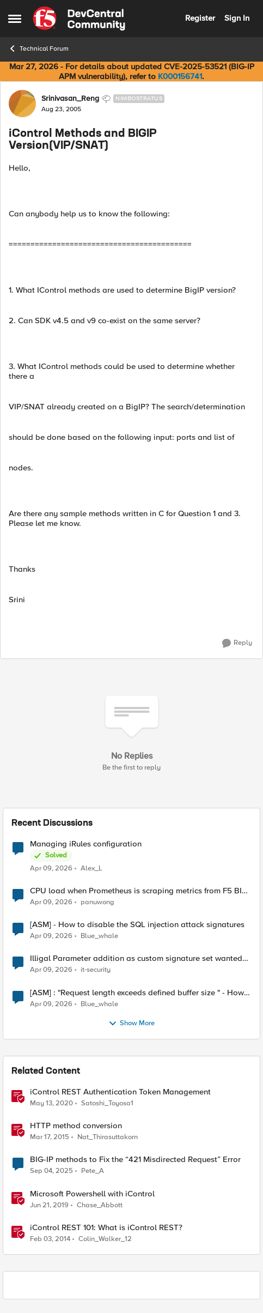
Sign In (236, 18)
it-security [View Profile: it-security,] (96, 970)
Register (200, 18)
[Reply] (237, 643)
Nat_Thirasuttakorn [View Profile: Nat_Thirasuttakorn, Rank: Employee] (107, 1137)
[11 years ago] (49, 1137)
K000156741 (180, 76)
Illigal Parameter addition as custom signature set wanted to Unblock (136, 958)
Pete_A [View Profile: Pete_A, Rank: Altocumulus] (92, 1171)
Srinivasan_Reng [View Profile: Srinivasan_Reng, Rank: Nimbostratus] (70, 98)
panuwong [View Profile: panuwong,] (97, 902)
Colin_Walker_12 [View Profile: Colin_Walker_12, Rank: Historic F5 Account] (105, 1239)
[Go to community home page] (79, 18)
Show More (131, 1023)
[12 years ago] (50, 1239)
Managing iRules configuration (86, 844)
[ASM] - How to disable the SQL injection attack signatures (137, 924)
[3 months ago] (51, 868)
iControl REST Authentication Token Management (120, 1092)
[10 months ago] (51, 1171)
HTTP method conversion (76, 1125)
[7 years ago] (49, 1205)
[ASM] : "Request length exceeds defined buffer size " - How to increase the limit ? (137, 992)
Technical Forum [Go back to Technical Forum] (38, 48)
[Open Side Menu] (15, 18)
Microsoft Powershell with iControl (92, 1194)
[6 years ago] (51, 1103)
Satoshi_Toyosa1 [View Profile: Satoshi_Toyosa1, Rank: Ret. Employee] (107, 1103)
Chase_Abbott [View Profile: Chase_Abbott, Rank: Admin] (100, 1205)
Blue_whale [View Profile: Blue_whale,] (99, 936)
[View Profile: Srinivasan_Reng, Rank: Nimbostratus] (22, 103)
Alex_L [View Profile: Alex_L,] (91, 868)
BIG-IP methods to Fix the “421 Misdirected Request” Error (135, 1159)
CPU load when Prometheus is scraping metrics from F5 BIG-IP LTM (140, 890)
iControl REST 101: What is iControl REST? (106, 1227)
